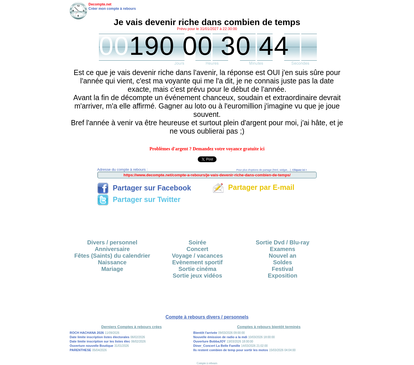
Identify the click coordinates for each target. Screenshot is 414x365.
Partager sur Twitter (138, 199)
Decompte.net (99, 4)
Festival (282, 269)
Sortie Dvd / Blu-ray (282, 242)
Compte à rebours (207, 363)
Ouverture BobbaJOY (209, 341)
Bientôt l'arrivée (205, 332)
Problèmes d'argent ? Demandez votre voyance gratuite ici (207, 148)
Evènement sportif (197, 262)
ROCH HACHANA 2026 (87, 332)
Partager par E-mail (253, 187)
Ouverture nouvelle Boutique (91, 345)
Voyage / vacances (197, 255)
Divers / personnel (112, 242)
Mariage (112, 269)
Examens (282, 249)
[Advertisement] (207, 220)
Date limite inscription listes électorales (100, 337)
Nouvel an (282, 255)
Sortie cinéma (197, 269)
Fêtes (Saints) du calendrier (112, 255)
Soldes (282, 262)
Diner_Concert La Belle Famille (216, 345)
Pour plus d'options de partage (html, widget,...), (271, 170)
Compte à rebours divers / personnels (206, 317)
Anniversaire (112, 249)
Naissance (112, 262)
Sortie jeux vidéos (197, 275)
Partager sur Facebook (144, 188)
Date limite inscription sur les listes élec (100, 341)
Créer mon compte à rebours (112, 9)
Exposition (282, 275)
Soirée (197, 242)
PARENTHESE (80, 350)
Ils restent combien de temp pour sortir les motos (230, 350)
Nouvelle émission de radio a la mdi (220, 337)
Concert (197, 249)
